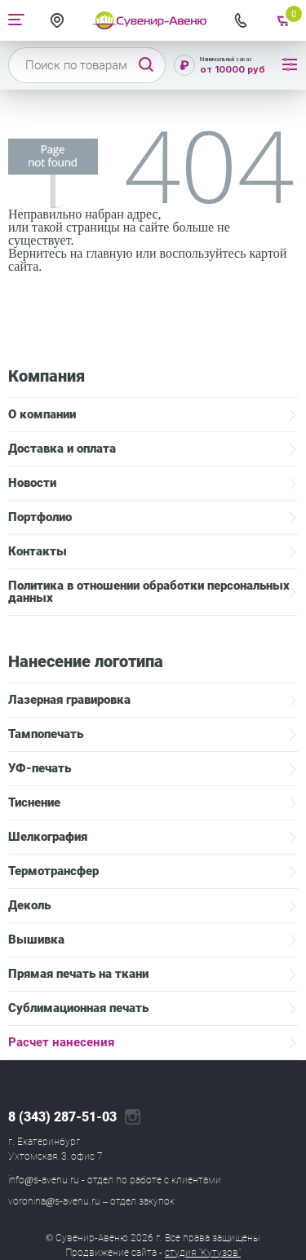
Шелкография (47, 836)
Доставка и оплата (62, 448)
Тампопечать (45, 734)
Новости (32, 482)
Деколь (29, 905)
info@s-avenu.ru (43, 1180)
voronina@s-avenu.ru (54, 1201)
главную (109, 253)
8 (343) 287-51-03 (62, 1117)
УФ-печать (39, 768)
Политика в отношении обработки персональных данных (149, 591)
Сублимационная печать (78, 1008)
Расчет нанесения (61, 1042)
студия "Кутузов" (203, 1252)
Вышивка (36, 939)
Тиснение (34, 802)
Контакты (37, 551)
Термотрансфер (53, 871)
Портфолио (40, 517)
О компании (42, 414)
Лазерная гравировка (69, 699)
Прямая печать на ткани (78, 973)
